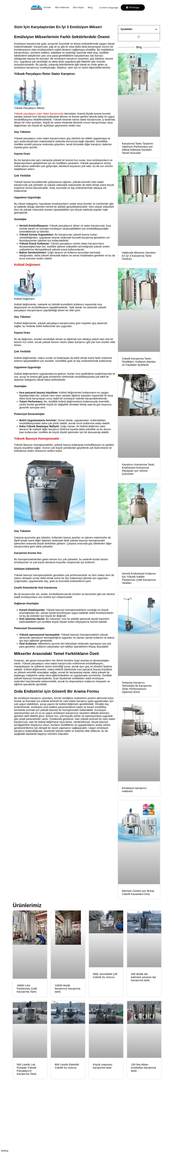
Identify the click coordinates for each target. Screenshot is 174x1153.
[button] (156, 29)
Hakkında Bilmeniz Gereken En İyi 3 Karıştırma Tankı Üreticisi (139, 255)
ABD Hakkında (60, 7)
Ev (37, 7)
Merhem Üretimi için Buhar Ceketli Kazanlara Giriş (138, 892)
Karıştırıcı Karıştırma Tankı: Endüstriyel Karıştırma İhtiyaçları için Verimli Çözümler (138, 469)
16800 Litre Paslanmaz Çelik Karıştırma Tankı (27, 988)
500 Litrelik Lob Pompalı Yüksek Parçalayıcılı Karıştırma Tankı (27, 1069)
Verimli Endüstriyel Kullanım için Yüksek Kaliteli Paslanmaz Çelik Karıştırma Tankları (139, 578)
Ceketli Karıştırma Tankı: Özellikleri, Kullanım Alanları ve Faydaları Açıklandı (139, 361)
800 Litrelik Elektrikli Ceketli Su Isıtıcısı (67, 1066)
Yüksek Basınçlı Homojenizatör (36, 438)
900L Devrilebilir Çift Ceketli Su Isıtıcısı (105, 975)
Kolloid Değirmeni (27, 264)
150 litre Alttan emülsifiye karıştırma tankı (143, 1067)
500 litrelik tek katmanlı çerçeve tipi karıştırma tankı (143, 977)
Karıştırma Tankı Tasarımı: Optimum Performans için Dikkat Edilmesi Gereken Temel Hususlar (138, 148)
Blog (88, 7)
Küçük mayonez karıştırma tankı (102, 1066)
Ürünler (45, 7)
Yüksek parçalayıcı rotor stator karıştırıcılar (39, 113)
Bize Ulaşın (77, 7)
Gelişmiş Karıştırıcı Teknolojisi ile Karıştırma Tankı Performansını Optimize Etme (136, 687)
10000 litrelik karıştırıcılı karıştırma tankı (67, 988)
